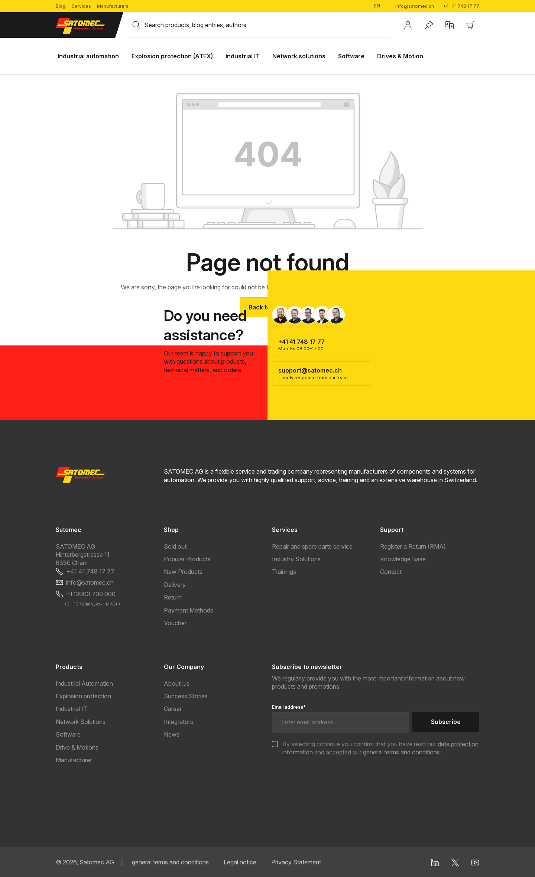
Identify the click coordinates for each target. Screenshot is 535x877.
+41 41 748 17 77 (461, 6)
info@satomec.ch (414, 6)
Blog (61, 6)
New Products (183, 571)
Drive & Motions (77, 747)
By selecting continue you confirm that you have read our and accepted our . (380, 748)
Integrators (178, 721)
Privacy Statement (296, 862)
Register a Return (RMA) (413, 546)
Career (173, 708)
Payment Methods (188, 610)
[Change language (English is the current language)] (380, 6)
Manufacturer (74, 760)
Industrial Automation (84, 683)
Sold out (175, 546)
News (171, 734)
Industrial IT (71, 708)
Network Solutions (81, 721)
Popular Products (187, 559)
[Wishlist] (429, 25)
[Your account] (408, 25)
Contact (391, 571)
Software (68, 734)
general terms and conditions (401, 752)
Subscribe (446, 721)
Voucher (175, 623)
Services (81, 6)
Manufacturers (113, 6)
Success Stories (186, 696)
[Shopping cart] (470, 25)
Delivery (175, 584)
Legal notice (240, 862)
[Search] (136, 25)
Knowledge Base (403, 559)
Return (173, 597)
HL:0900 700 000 (91, 594)
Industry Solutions (296, 559)
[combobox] (267, 25)
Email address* (289, 707)
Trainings (284, 571)
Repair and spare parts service (312, 546)
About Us (176, 683)
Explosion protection (83, 696)
